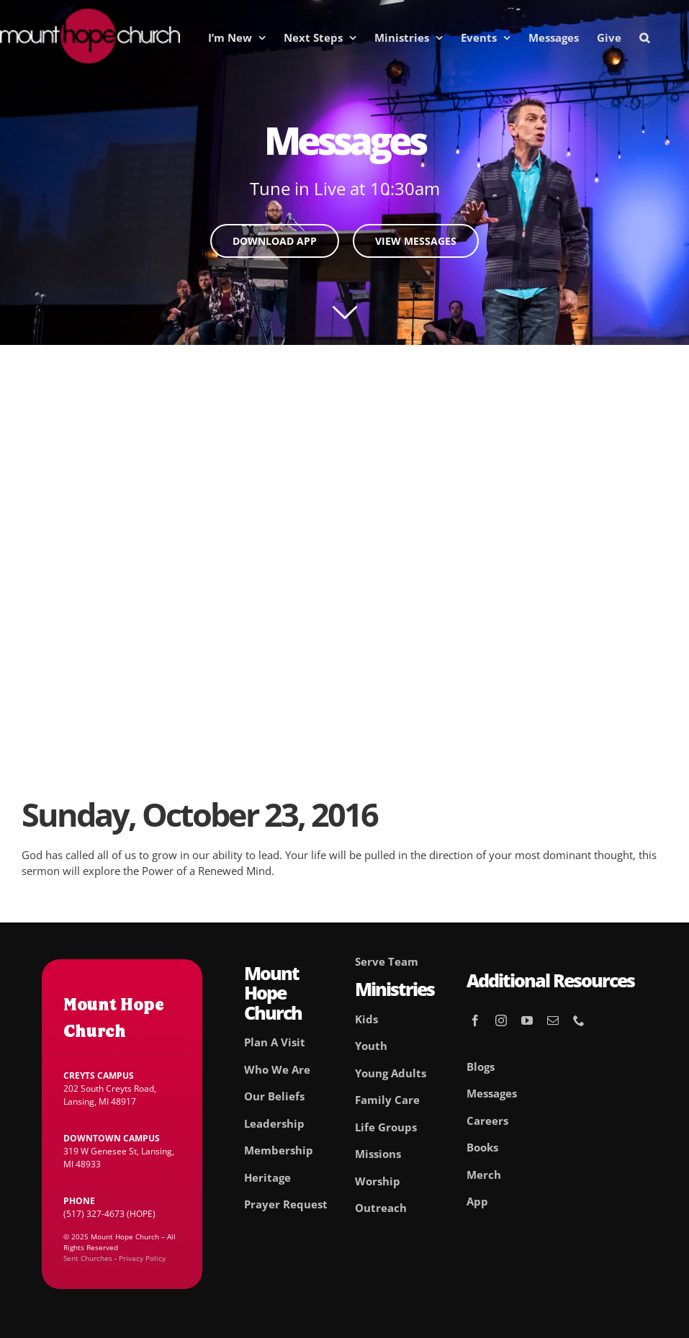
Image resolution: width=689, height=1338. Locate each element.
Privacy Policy (142, 1258)
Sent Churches (87, 1258)
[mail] (553, 1020)
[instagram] (501, 1020)
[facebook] (475, 1020)
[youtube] (527, 1020)
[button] (644, 37)
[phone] (579, 1020)
